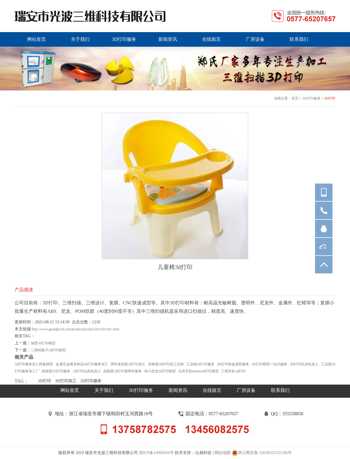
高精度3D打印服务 (56, 371)
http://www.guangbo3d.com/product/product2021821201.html (75, 329)
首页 (294, 98)
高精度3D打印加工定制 (166, 364)
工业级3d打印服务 (200, 364)
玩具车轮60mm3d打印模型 (198, 371)
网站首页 (69, 390)
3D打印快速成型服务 (233, 364)
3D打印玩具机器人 (304, 364)
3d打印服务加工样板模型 (34, 364)
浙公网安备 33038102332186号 (262, 453)
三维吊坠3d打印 (233, 371)
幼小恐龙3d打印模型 (160, 371)
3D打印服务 (311, 98)
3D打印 (329, 98)
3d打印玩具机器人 (87, 371)
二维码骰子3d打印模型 (48, 350)
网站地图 (222, 453)
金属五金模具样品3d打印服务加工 (82, 364)
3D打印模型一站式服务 (269, 364)
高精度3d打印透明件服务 (122, 371)
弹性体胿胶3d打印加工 (128, 364)
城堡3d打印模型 (43, 343)
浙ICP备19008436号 (156, 453)
